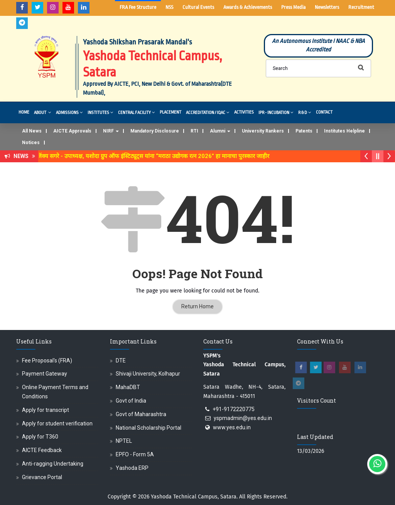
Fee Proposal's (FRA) (47, 360)
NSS (169, 7)
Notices (31, 142)
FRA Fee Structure (138, 7)
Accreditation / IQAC (208, 112)
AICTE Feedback (42, 450)
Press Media (293, 7)
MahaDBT (128, 387)
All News (32, 131)
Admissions (69, 112)
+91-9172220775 (234, 409)
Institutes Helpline (344, 131)
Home (24, 112)
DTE (121, 360)
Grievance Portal (42, 477)
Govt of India (131, 401)
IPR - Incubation (276, 112)
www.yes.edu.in (232, 427)
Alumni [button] (220, 131)
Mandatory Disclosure (154, 131)
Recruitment (361, 7)
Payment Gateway (44, 374)
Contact (324, 112)
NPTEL (124, 441)
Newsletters (327, 7)
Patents (303, 131)
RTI (194, 131)
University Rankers (263, 131)
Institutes (100, 112)
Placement (170, 112)
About (42, 112)
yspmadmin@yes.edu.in (243, 418)
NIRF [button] (111, 131)
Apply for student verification (57, 423)
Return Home (197, 306)
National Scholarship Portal (148, 428)
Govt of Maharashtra (141, 414)
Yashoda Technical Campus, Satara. (194, 496)
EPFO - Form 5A (135, 454)
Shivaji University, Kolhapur (148, 374)
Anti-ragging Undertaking (52, 464)
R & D (304, 112)
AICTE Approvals (72, 131)
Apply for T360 (40, 437)
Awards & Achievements (247, 7)
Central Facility (136, 112)
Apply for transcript (45, 410)
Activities (244, 112)
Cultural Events (198, 7)
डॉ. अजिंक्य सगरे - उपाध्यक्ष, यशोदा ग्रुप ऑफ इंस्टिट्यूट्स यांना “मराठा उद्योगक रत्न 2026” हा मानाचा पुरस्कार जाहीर (152, 156)
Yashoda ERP (132, 468)
